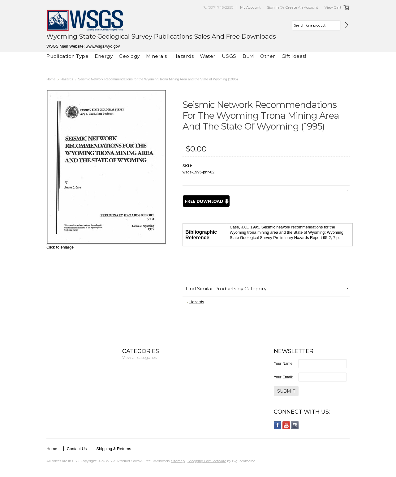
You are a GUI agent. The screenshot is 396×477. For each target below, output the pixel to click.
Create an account (302, 7)
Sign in (273, 7)
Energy (104, 56)
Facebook (278, 425)
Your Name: (284, 363)
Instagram (295, 425)
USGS (229, 56)
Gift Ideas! (294, 56)
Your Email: (283, 377)
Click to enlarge (60, 247)
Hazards (183, 56)
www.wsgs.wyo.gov (103, 46)
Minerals (156, 56)
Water (208, 56)
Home (50, 79)
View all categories (139, 357)
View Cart (333, 7)
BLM (248, 56)
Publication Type (67, 56)
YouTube (286, 425)
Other (267, 56)
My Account (250, 7)
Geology (129, 56)
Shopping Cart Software (206, 461)
